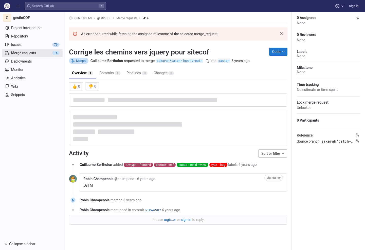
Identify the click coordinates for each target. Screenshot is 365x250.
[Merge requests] (32, 53)
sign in (186, 220)
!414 (145, 18)
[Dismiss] (281, 33)
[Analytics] (32, 78)
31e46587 (153, 210)
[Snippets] (32, 95)
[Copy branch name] (207, 61)
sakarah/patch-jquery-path (179, 61)
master (223, 61)
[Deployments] (32, 61)
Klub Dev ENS (80, 18)
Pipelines (137, 73)
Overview (82, 73)
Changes (164, 73)
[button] (18, 6)
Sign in (353, 6)
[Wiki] (32, 86)
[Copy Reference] (357, 135)
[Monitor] (32, 70)
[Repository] (32, 36)
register (170, 220)
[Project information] (32, 28)
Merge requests (126, 18)
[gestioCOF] (32, 18)
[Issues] (32, 45)
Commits (109, 73)
